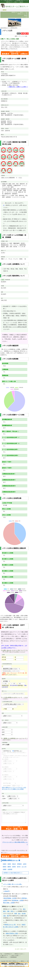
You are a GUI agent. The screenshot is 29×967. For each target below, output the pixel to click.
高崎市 (9, 864)
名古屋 (23, 913)
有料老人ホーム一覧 (10, 924)
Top (1, 953)
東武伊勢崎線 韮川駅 (10, 898)
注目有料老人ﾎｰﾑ (8, 953)
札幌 (15, 913)
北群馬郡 (10, 869)
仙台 (19, 913)
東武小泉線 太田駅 (8, 902)
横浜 (4, 911)
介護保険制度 (13, 957)
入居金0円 (6, 891)
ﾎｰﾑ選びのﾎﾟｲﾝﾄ (4, 955)
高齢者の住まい (4, 957)
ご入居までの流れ (14, 955)
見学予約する (6, 751)
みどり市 (24, 866)
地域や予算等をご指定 (12, 933)
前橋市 (4, 864)
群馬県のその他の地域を (10, 872)
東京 (24, 909)
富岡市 (14, 866)
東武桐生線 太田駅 (17, 900)
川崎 (8, 911)
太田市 (24, 864)
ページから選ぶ (12, 884)
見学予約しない (17, 751)
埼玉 (12, 911)
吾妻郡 (4, 869)
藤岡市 (9, 866)
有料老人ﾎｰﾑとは (18, 953)
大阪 (4, 915)
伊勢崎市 (19, 864)
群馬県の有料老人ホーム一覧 (11, 860)
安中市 (18, 866)
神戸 (8, 915)
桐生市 (14, 864)
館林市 (4, 866)
